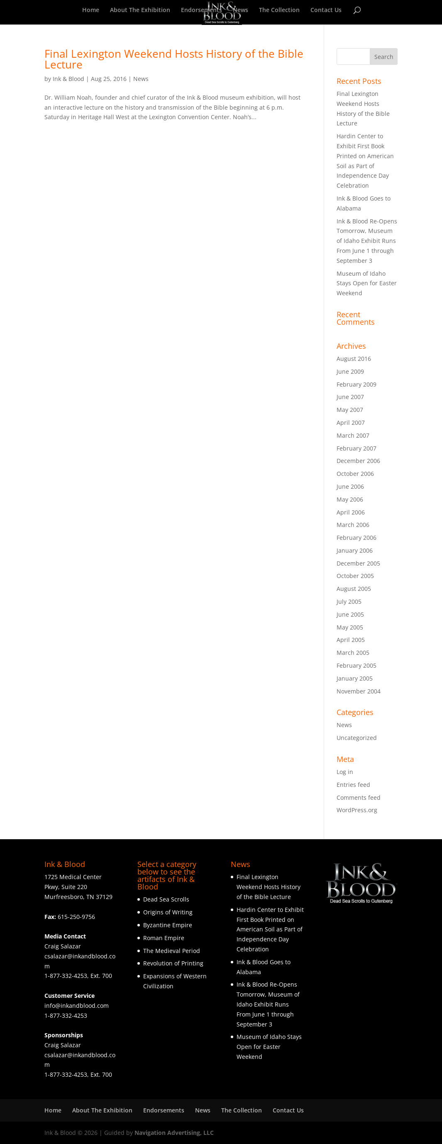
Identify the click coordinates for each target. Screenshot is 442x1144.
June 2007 (350, 397)
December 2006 (358, 461)
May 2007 (350, 410)
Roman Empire (163, 938)
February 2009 (356, 384)
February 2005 (356, 665)
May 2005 (350, 627)
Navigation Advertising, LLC (174, 1133)
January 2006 (355, 550)
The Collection (279, 10)
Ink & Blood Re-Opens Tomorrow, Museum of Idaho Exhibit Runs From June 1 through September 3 (367, 241)
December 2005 (358, 563)
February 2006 (356, 537)
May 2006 (350, 499)
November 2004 (359, 691)
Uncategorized (357, 738)
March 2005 (353, 653)
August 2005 (354, 589)
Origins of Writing (168, 912)
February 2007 (356, 448)
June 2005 (350, 614)
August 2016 (354, 359)
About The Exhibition (140, 10)
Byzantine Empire (167, 925)
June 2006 (350, 486)
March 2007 (353, 435)
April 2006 (351, 512)
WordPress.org (357, 810)
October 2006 (355, 474)
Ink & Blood (68, 79)
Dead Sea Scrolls (166, 899)
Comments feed (359, 797)
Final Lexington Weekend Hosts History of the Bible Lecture (173, 59)
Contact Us (326, 10)
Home (90, 10)
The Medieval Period (171, 951)
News (240, 10)
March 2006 (353, 525)
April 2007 (351, 422)
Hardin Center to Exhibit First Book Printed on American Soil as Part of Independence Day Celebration (270, 929)
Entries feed (353, 785)
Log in (345, 772)
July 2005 (349, 601)
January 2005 (355, 678)
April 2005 (351, 640)
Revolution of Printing (173, 963)
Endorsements (201, 10)
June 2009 (350, 371)
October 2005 (355, 576)
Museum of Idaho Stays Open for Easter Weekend (367, 283)
